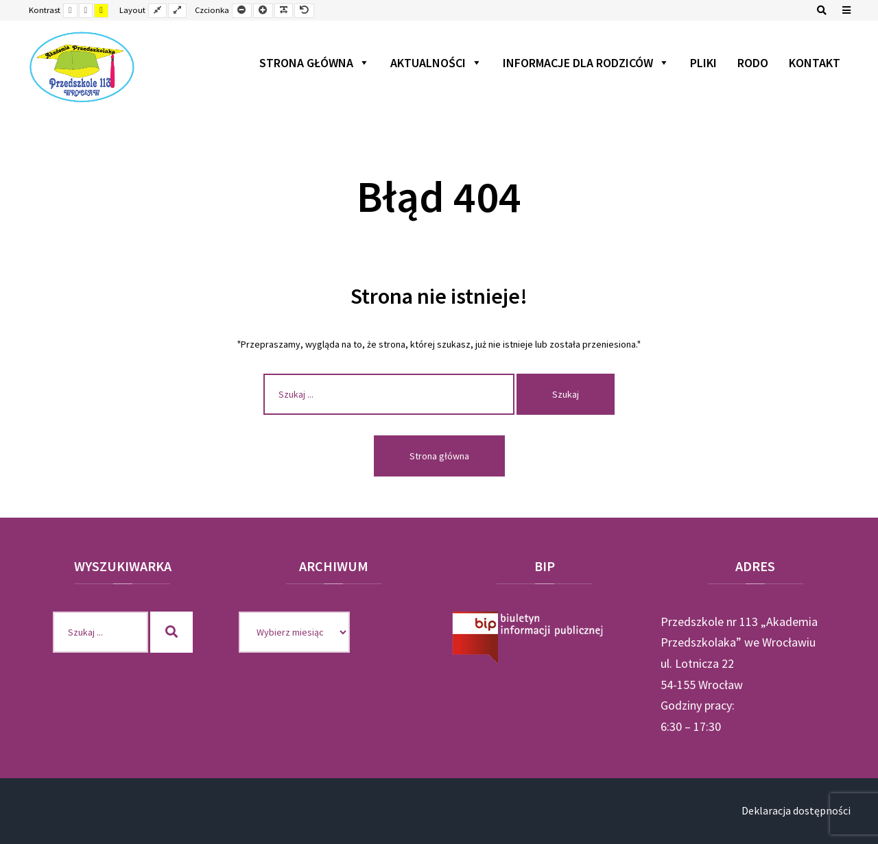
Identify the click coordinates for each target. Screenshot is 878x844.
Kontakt (814, 63)
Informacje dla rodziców (586, 63)
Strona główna (314, 63)
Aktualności (436, 63)
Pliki (703, 63)
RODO (752, 63)
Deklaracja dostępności (796, 810)
